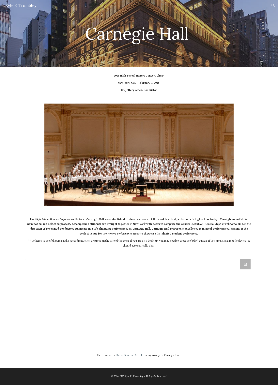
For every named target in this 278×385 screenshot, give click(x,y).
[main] (139, 33)
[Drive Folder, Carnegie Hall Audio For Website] (139, 298)
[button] (273, 5)
